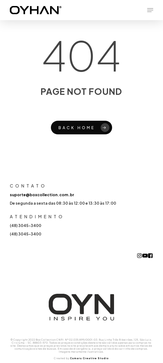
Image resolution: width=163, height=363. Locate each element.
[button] (150, 10)
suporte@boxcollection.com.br (42, 194)
